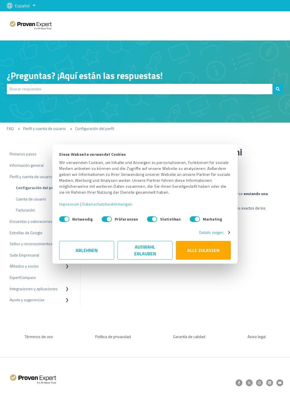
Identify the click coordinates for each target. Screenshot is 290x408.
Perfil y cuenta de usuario (44, 128)
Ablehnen (87, 250)
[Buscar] (277, 89)
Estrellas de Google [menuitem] (26, 233)
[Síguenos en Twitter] (249, 382)
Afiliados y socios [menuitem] (24, 266)
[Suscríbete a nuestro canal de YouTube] (279, 382)
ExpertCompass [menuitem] (23, 277)
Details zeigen (211, 232)
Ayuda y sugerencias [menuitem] (27, 300)
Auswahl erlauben (145, 250)
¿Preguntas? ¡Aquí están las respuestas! (85, 75)
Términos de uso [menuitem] (39, 336)
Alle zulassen (203, 250)
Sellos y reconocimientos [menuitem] (31, 244)
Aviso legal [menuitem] (257, 336)
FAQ (10, 128)
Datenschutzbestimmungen (107, 204)
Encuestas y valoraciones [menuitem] (31, 221)
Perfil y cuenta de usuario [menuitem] (31, 177)
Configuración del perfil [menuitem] (37, 188)
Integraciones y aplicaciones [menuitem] (33, 289)
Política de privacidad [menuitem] (113, 336)
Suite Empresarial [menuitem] (24, 255)
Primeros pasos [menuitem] (23, 154)
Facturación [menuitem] (25, 210)
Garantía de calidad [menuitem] (189, 336)
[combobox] (139, 89)
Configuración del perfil (94, 128)
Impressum (69, 204)
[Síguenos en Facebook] (239, 382)
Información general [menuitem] (27, 165)
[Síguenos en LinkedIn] (269, 382)
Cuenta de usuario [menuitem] (31, 199)
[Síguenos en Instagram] (259, 382)
